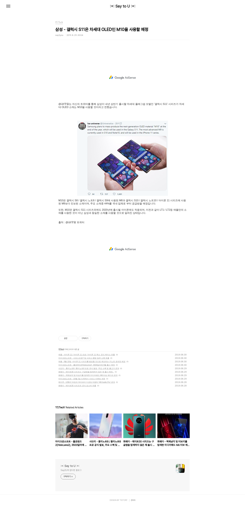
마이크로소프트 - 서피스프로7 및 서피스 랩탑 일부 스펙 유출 (83, 358)
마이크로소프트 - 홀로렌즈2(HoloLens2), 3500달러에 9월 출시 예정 (86, 365)
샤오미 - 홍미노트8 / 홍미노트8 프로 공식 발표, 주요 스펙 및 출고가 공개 (88, 368)
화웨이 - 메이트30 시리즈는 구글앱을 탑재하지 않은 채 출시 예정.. (86, 372)
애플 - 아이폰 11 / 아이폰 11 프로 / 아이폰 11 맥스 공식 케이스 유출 (86, 355)
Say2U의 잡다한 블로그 (71, 470)
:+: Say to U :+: (122, 6)
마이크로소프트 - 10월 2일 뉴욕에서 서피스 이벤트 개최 (81, 379)
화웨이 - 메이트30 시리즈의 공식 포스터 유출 (77, 386)
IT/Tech (61, 349)
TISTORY (123, 500)
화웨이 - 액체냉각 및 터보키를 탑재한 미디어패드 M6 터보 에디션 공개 (88, 375)
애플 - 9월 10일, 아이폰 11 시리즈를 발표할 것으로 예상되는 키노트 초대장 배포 (91, 361)
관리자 (133, 500)
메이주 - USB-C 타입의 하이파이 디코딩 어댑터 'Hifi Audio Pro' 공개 (86, 382)
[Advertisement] (122, 77)
